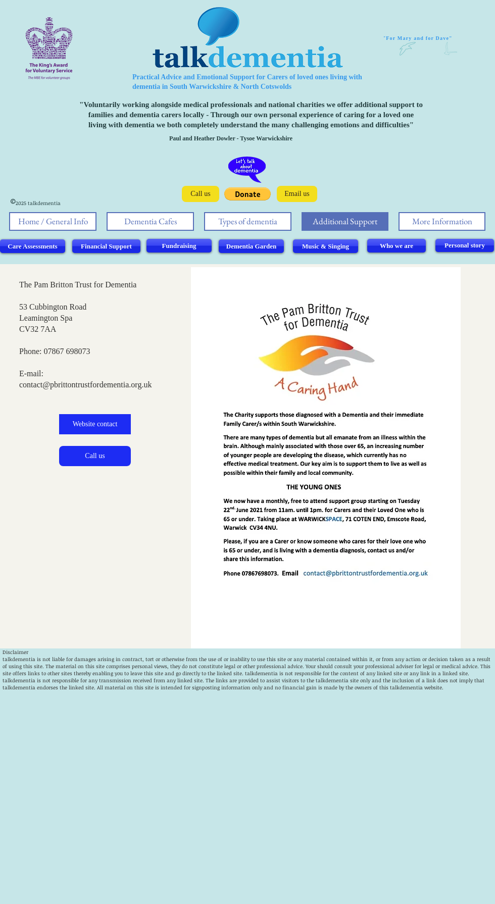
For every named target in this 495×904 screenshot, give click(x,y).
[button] (247, 193)
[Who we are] (396, 246)
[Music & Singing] (325, 246)
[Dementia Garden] (251, 246)
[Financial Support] (106, 246)
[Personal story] (464, 245)
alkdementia (262, 673)
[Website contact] (95, 424)
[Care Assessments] (32, 246)
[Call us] (200, 194)
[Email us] (297, 194)
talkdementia (19, 659)
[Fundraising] (179, 246)
